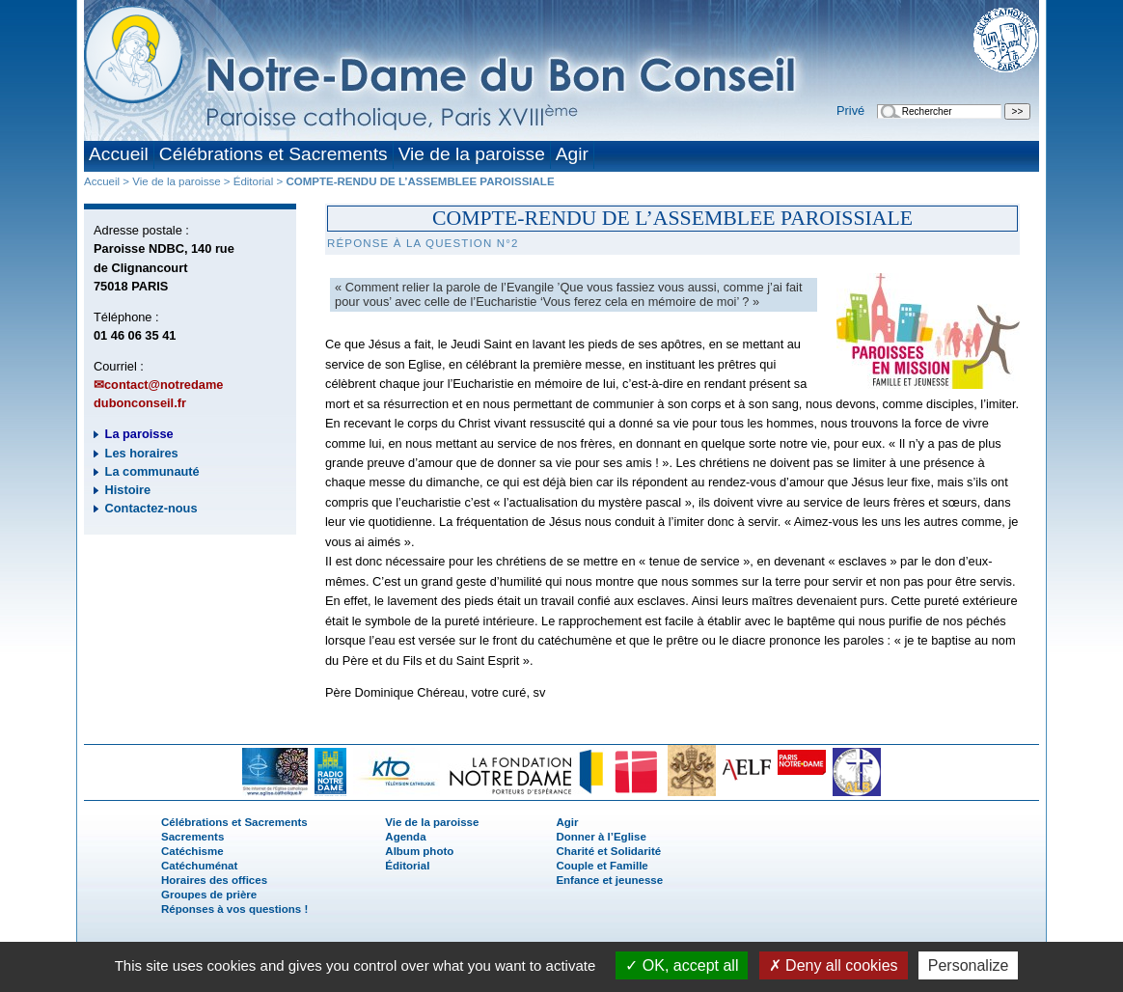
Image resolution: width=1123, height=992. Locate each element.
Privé (850, 110)
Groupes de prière (209, 894)
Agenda (405, 836)
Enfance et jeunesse (609, 880)
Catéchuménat (199, 865)
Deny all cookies (833, 965)
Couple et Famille (601, 865)
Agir (572, 154)
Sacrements (192, 836)
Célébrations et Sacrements (273, 154)
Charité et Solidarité (608, 851)
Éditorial (253, 181)
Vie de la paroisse (471, 154)
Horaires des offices (214, 880)
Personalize (968, 965)
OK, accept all (681, 965)
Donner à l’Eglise (600, 836)
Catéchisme (192, 851)
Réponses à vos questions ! (234, 909)
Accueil (119, 154)
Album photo (419, 851)
